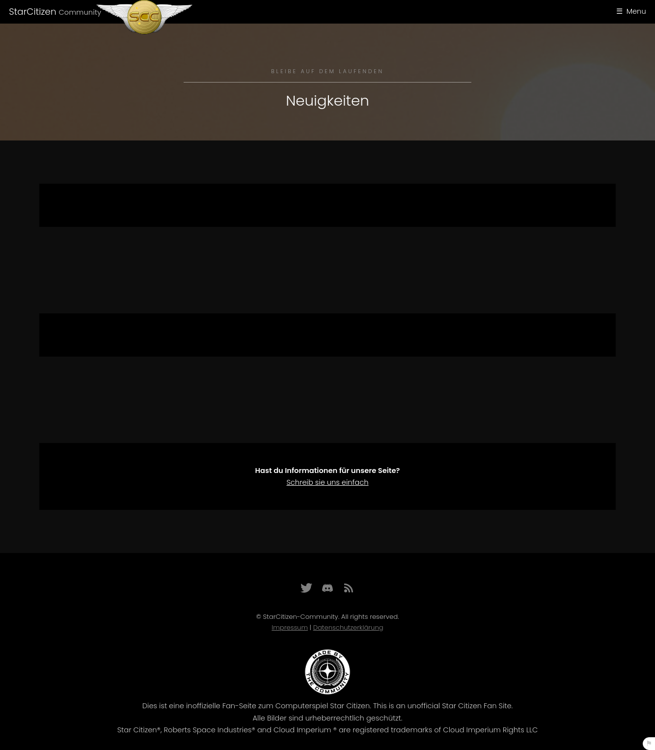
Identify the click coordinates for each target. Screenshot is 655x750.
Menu (636, 11)
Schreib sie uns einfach (327, 482)
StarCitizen (55, 11)
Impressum (290, 627)
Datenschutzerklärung (348, 627)
